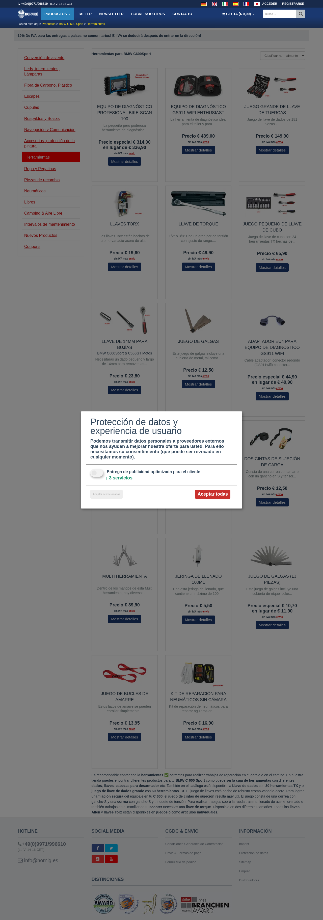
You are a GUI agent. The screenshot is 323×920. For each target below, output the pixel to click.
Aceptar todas (213, 494)
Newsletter (111, 14)
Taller (85, 14)
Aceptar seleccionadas (106, 494)
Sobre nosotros (148, 14)
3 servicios (118, 477)
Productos (57, 14)
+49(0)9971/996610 (34, 4)
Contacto (182, 14)
